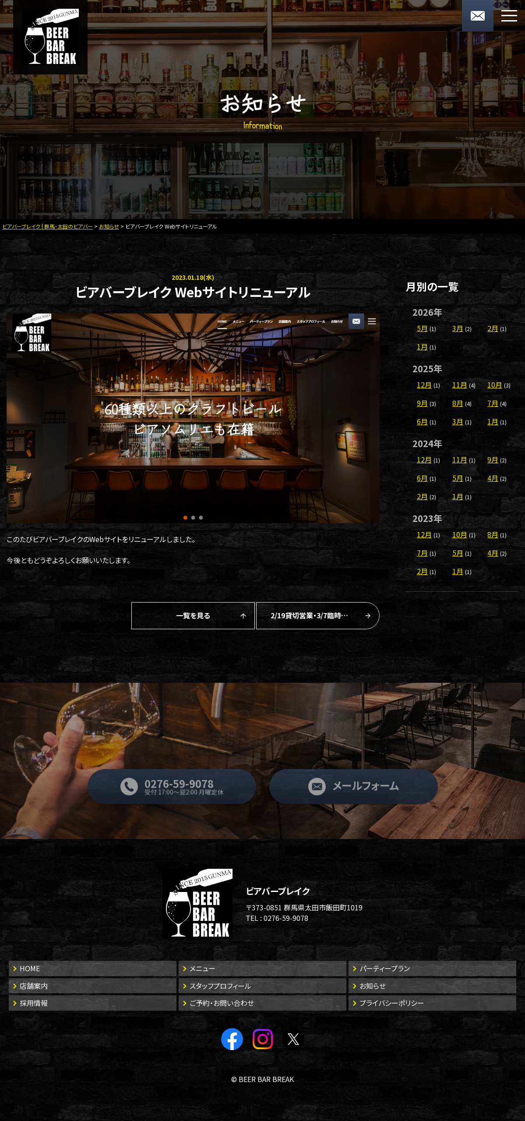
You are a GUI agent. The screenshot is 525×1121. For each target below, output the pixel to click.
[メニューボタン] (509, 16)
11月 (459, 384)
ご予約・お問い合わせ (222, 1003)
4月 (492, 477)
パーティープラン (384, 968)
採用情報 (34, 1003)
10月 (494, 384)
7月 (492, 403)
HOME (30, 968)
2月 (492, 328)
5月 (422, 328)
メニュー (202, 968)
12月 (424, 384)
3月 (457, 328)
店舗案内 (34, 985)
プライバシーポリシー (391, 1003)
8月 (457, 403)
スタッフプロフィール (220, 985)
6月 (422, 421)
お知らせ (372, 985)
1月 (422, 346)
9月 (422, 403)
